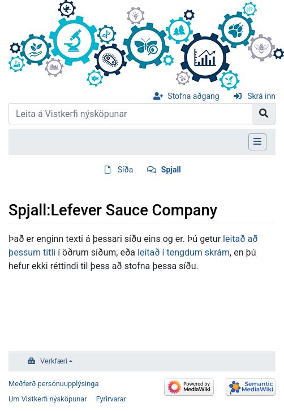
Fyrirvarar (111, 399)
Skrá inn (261, 96)
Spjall (171, 169)
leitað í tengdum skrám (183, 252)
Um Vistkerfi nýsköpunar (47, 399)
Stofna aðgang (193, 96)
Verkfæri (53, 361)
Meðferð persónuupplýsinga (53, 383)
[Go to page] (264, 113)
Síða (126, 169)
